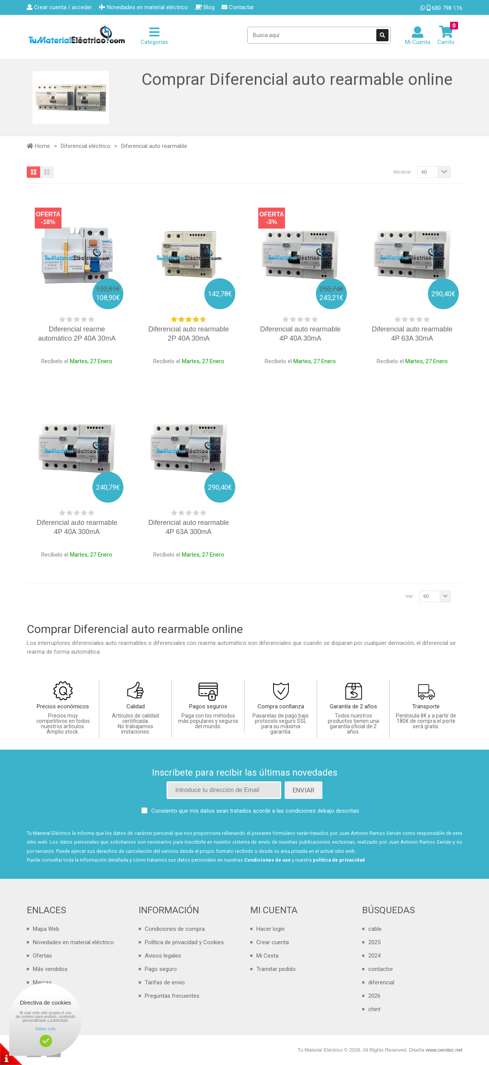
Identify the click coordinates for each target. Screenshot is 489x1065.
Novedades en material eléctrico (73, 942)
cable (375, 928)
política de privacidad (339, 860)
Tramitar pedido (276, 969)
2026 (374, 995)
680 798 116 (441, 8)
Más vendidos (50, 969)
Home (38, 146)
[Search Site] (319, 35)
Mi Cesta (267, 955)
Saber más (45, 1028)
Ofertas (42, 955)
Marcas (42, 982)
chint (374, 1009)
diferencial (381, 982)
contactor (380, 969)
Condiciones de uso (267, 860)
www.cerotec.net (444, 1050)
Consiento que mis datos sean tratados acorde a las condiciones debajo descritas (255, 810)
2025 (374, 942)
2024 (374, 955)
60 (424, 172)
